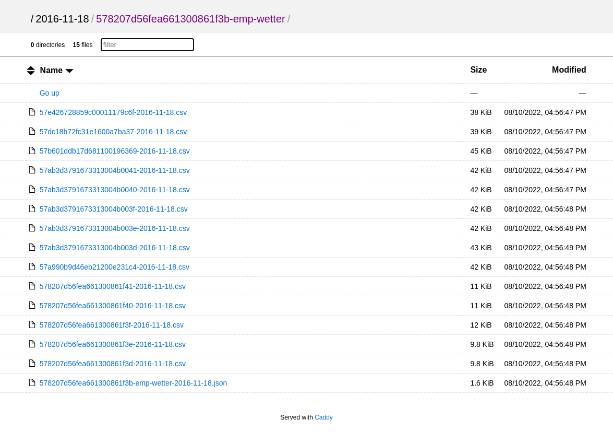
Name (57, 70)
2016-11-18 (62, 19)
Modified (569, 69)
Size (478, 69)
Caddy (324, 417)
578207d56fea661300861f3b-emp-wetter (190, 19)
